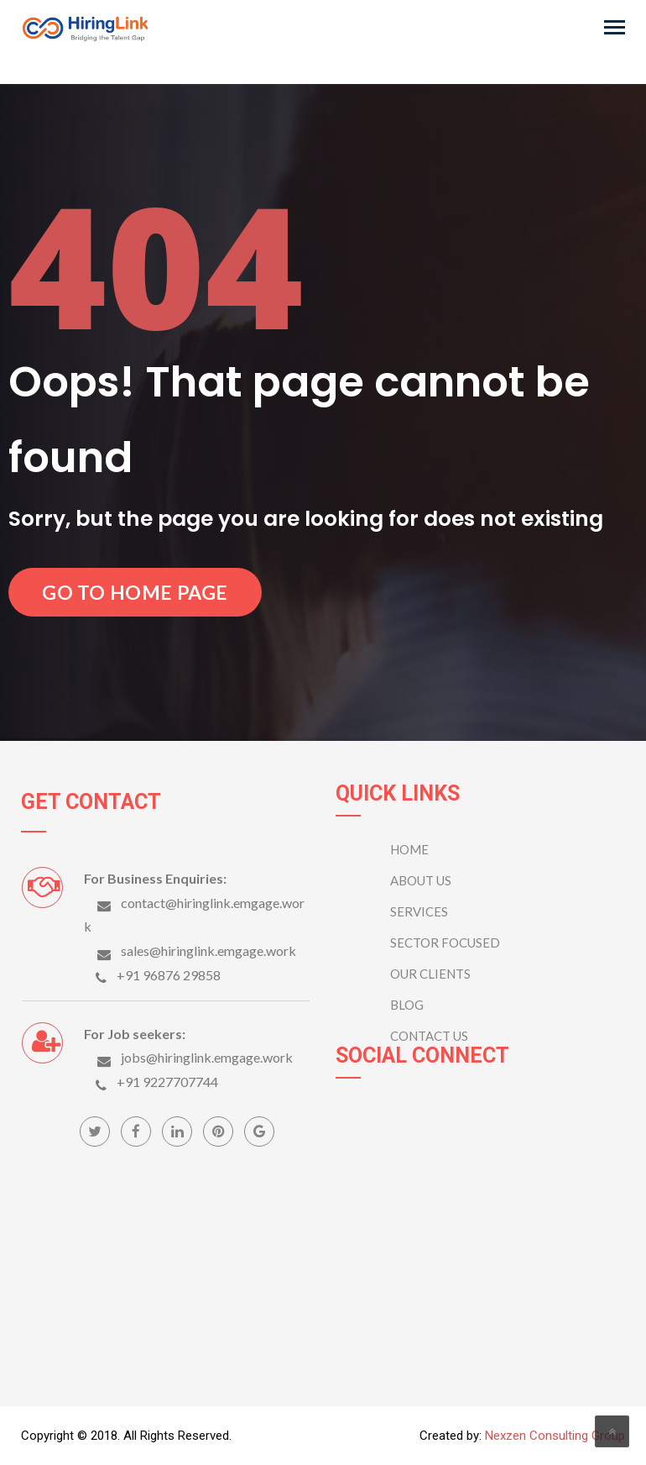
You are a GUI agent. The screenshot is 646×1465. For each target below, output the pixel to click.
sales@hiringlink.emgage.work (208, 950)
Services (419, 911)
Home (409, 849)
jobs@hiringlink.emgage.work (207, 1057)
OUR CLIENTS (430, 973)
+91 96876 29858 (169, 975)
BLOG (407, 1004)
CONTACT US (429, 1035)
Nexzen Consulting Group (555, 1435)
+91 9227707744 (167, 1082)
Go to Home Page (135, 592)
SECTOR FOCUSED (445, 942)
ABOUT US (420, 880)
